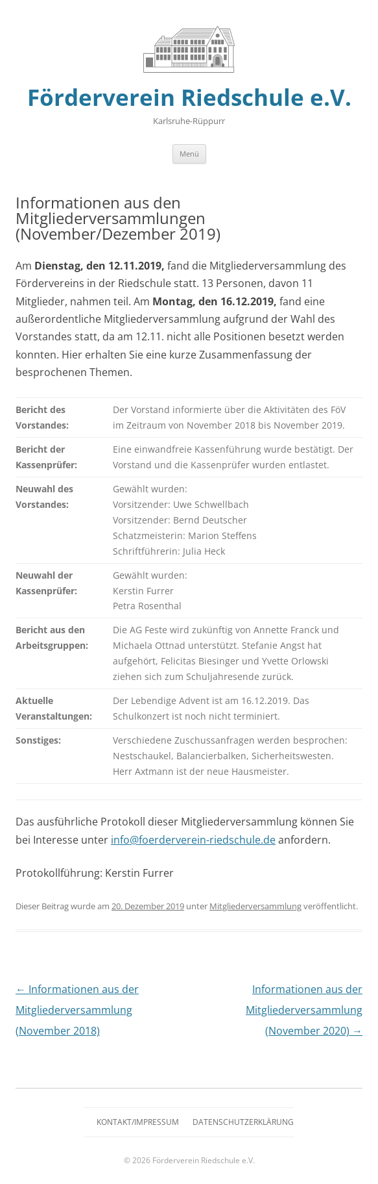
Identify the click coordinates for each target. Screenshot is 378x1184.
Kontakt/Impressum (138, 1121)
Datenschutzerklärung (243, 1121)
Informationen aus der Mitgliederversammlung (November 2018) (77, 1010)
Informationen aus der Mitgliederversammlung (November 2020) (304, 1010)
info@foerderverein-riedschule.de (193, 840)
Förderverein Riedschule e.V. (189, 97)
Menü (189, 153)
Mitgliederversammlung (255, 906)
